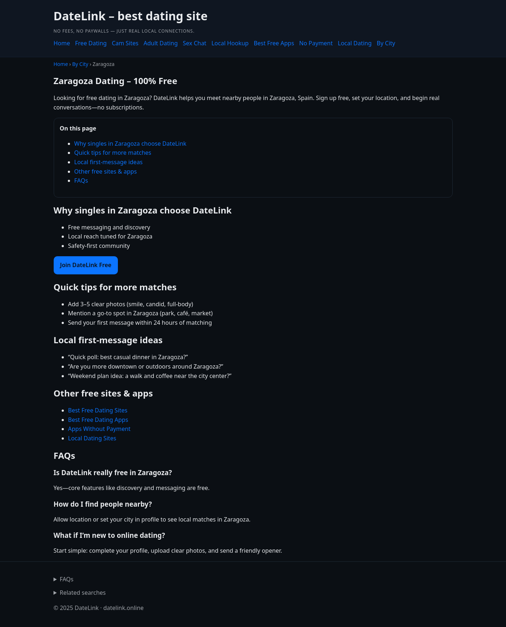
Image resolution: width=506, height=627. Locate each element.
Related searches (82, 593)
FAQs (81, 180)
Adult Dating (161, 43)
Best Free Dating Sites (98, 410)
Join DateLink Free (86, 265)
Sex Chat (194, 43)
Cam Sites (125, 43)
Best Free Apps (274, 43)
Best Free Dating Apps (98, 420)
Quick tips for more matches (113, 153)
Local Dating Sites (92, 438)
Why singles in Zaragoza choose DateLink (130, 144)
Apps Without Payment (99, 429)
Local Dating (354, 43)
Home (62, 43)
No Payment (316, 43)
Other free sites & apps (105, 171)
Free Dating (91, 43)
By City (386, 43)
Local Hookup (230, 43)
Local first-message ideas (108, 162)
